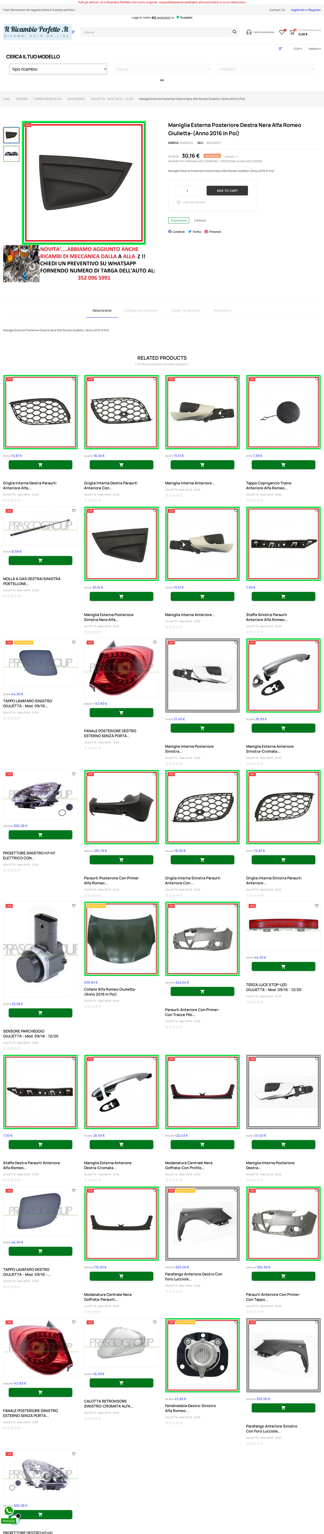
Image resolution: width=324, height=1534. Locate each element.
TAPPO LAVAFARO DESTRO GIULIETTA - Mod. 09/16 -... (26, 1272)
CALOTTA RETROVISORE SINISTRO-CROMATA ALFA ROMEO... (107, 1404)
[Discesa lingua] (315, 48)
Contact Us (277, 10)
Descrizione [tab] (102, 310)
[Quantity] (187, 191)
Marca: (173, 143)
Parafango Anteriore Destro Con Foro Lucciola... (193, 1276)
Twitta (197, 232)
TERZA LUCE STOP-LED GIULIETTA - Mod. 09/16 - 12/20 (273, 987)
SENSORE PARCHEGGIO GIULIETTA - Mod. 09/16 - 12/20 (30, 1033)
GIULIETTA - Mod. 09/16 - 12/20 (20, 494)
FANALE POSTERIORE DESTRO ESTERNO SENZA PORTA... (110, 733)
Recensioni (222, 310)
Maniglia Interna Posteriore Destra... (270, 1165)
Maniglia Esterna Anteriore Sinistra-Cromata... (270, 749)
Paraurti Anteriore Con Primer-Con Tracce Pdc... (192, 1012)
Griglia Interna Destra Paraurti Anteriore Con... (110, 485)
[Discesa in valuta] (298, 48)
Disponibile (179, 220)
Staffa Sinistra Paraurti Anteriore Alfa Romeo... (267, 617)
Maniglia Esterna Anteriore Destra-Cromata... (108, 1165)
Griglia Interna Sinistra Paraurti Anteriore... (273, 880)
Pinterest (215, 232)
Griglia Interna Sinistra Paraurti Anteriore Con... (192, 880)
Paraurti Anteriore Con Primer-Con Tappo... (273, 1297)
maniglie (186, 143)
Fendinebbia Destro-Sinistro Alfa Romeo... (190, 1408)
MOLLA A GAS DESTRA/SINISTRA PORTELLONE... (32, 581)
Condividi (179, 232)
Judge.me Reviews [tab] (186, 310)
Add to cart (227, 191)
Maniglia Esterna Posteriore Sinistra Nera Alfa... (108, 617)
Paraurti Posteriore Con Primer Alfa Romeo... (111, 880)
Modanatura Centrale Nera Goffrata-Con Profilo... (188, 1165)
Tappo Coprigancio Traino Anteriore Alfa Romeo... (269, 485)
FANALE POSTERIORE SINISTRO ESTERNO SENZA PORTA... (30, 1413)
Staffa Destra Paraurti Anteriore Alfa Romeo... (31, 1165)
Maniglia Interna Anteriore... (190, 482)
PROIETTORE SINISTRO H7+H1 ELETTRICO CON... (29, 855)
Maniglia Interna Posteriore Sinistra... (189, 749)
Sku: (200, 143)
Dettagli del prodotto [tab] (141, 310)
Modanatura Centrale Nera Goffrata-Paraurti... (107, 1297)
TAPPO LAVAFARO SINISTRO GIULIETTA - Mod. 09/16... (27, 703)
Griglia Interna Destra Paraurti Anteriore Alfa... (29, 485)
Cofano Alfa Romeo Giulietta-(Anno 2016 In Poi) (110, 992)
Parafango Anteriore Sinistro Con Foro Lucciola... (271, 1428)
